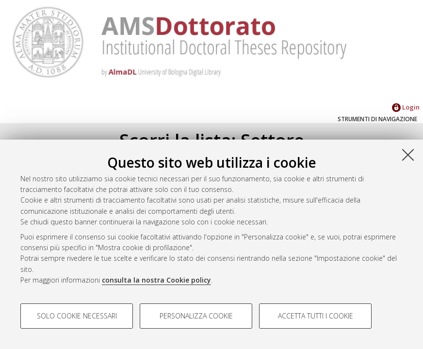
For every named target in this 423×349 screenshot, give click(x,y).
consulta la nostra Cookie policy (156, 280)
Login (406, 107)
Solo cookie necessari (77, 315)
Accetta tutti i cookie (315, 315)
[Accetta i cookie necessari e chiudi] (408, 154)
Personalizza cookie (196, 315)
